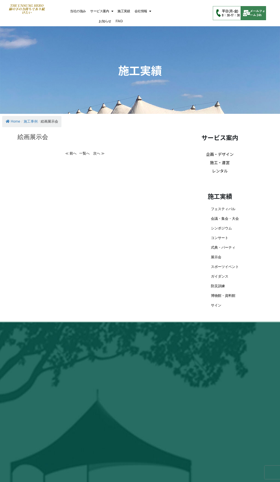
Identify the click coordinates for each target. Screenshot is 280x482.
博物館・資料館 (223, 296)
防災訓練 (218, 286)
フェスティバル (223, 209)
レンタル (220, 171)
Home (13, 121)
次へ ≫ (99, 153)
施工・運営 (220, 162)
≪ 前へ (71, 153)
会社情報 (143, 11)
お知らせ (105, 21)
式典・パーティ (223, 247)
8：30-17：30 (231, 15)
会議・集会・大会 (225, 218)
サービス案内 (101, 11)
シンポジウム (221, 228)
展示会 (216, 257)
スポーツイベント (225, 267)
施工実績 (123, 11)
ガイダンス (219, 276)
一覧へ (85, 153)
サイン (216, 305)
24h (259, 14)
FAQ (119, 21)
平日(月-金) (230, 11)
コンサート (219, 238)
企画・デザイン (220, 154)
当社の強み (78, 11)
